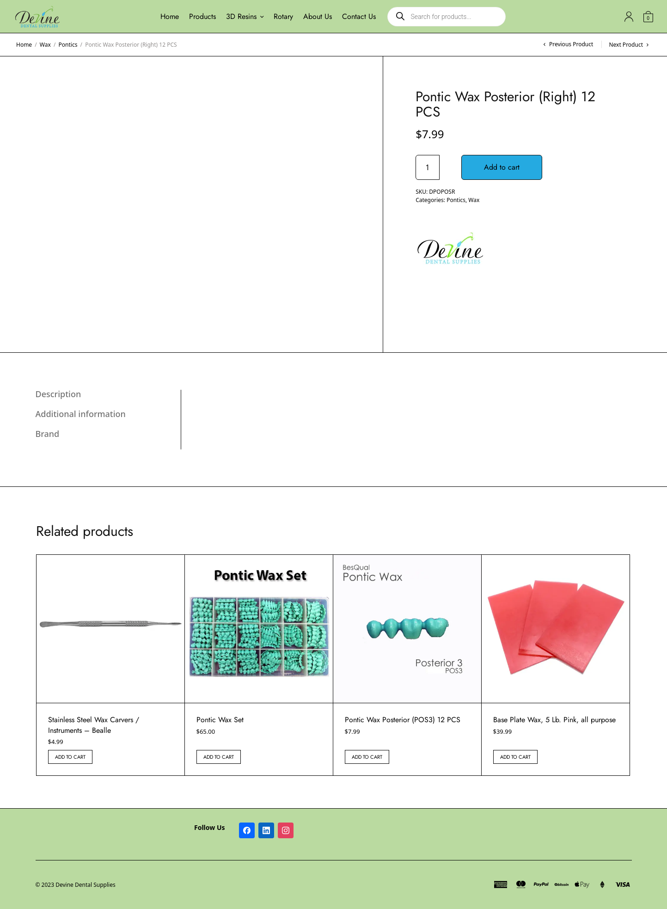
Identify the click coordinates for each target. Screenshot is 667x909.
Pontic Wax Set (220, 719)
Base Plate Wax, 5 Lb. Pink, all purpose (554, 719)
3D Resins (241, 16)
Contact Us (359, 16)
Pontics (68, 45)
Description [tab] (58, 394)
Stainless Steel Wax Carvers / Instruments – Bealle (93, 724)
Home (169, 16)
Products (202, 16)
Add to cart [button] (70, 757)
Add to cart (505, 167)
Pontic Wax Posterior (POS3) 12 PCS (402, 719)
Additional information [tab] (81, 414)
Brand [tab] (48, 434)
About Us (317, 16)
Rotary (283, 16)
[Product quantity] (428, 167)
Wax (45, 45)
